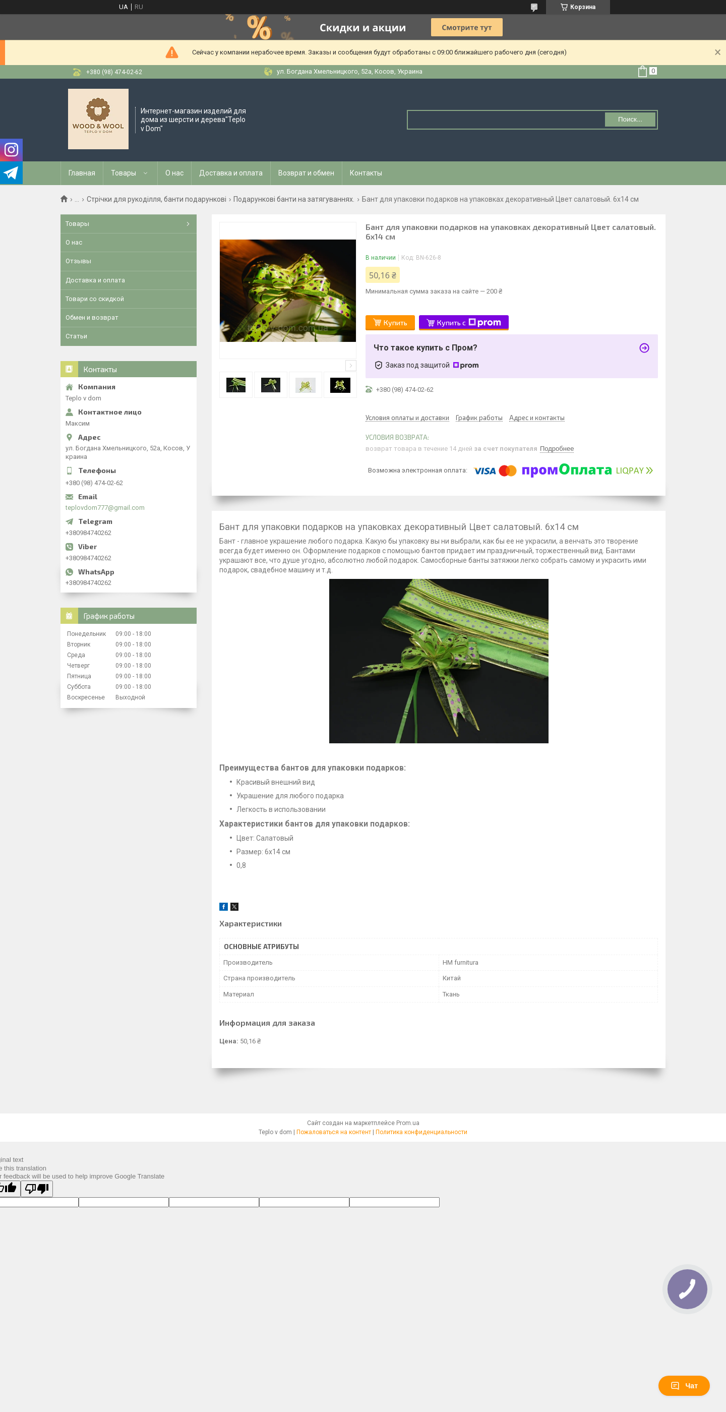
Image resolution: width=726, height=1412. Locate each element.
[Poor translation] (37, 1189)
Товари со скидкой (95, 299)
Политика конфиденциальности (421, 1132)
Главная (82, 173)
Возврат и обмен (306, 173)
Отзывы (78, 261)
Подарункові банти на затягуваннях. (293, 199)
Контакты (366, 173)
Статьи (76, 336)
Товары (123, 173)
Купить (395, 322)
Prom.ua (407, 1123)
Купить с (469, 322)
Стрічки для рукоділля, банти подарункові (156, 199)
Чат (684, 1385)
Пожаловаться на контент (333, 1132)
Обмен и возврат (92, 317)
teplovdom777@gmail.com (105, 507)
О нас (174, 173)
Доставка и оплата (231, 173)
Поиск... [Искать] (630, 119)
